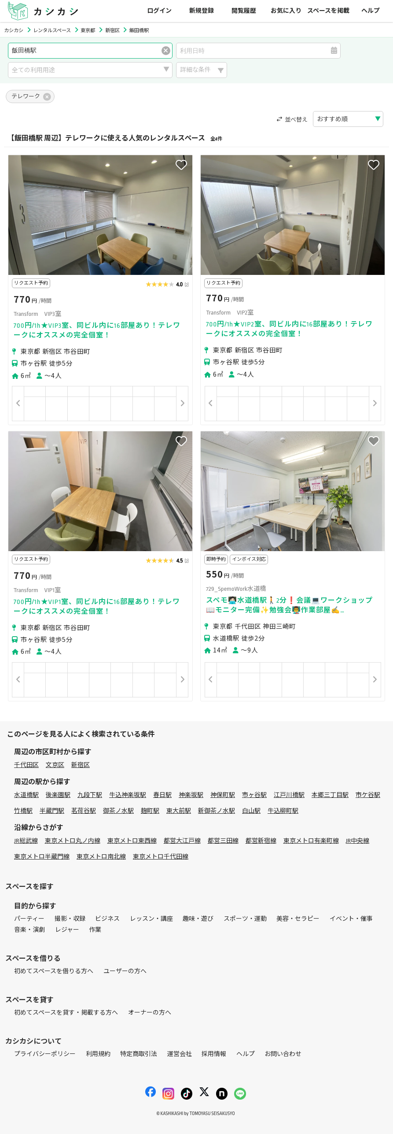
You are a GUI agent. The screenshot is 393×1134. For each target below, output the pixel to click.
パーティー (29, 918)
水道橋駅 (26, 795)
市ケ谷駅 (368, 795)
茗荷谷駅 (83, 811)
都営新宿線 (261, 841)
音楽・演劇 (29, 929)
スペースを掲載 (328, 10)
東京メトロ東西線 (132, 841)
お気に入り (286, 10)
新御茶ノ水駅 (216, 811)
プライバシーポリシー (45, 1054)
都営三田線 (223, 841)
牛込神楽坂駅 (127, 795)
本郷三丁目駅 (330, 795)
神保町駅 (222, 795)
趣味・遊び (198, 918)
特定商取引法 (138, 1054)
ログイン (159, 10)
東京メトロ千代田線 (160, 856)
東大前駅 (178, 811)
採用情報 (214, 1054)
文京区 (55, 765)
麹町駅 (150, 811)
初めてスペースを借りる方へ (53, 971)
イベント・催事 (351, 918)
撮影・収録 (70, 918)
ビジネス (107, 918)
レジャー (67, 929)
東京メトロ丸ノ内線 (72, 841)
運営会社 (179, 1054)
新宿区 (80, 765)
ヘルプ (370, 10)
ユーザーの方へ (125, 971)
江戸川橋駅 (289, 795)
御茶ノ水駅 (118, 811)
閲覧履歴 (243, 10)
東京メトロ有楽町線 (311, 841)
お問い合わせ (282, 1054)
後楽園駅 (58, 795)
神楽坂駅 (191, 795)
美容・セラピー (298, 918)
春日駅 (162, 795)
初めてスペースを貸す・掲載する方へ (66, 1012)
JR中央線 (358, 841)
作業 (95, 929)
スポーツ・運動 (245, 918)
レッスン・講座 (151, 918)
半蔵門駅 (52, 811)
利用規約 (98, 1054)
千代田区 (26, 765)
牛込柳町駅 (283, 811)
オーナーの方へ (149, 1012)
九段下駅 (89, 795)
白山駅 (251, 811)
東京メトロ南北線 (101, 856)
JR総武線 (26, 841)
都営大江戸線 (182, 841)
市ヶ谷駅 (254, 795)
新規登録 (201, 10)
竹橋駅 (23, 811)
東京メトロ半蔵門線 (42, 856)
